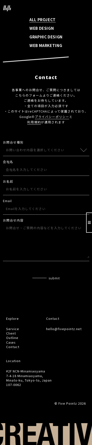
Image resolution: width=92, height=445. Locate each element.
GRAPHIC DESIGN (46, 36)
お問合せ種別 (13, 142)
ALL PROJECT (42, 19)
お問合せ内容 (13, 221)
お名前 (8, 182)
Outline (12, 337)
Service (12, 328)
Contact (12, 346)
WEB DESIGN (41, 28)
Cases (10, 342)
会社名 (8, 162)
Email (7, 201)
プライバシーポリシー (52, 117)
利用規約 (34, 122)
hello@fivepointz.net (64, 328)
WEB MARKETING (45, 45)
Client (11, 333)
